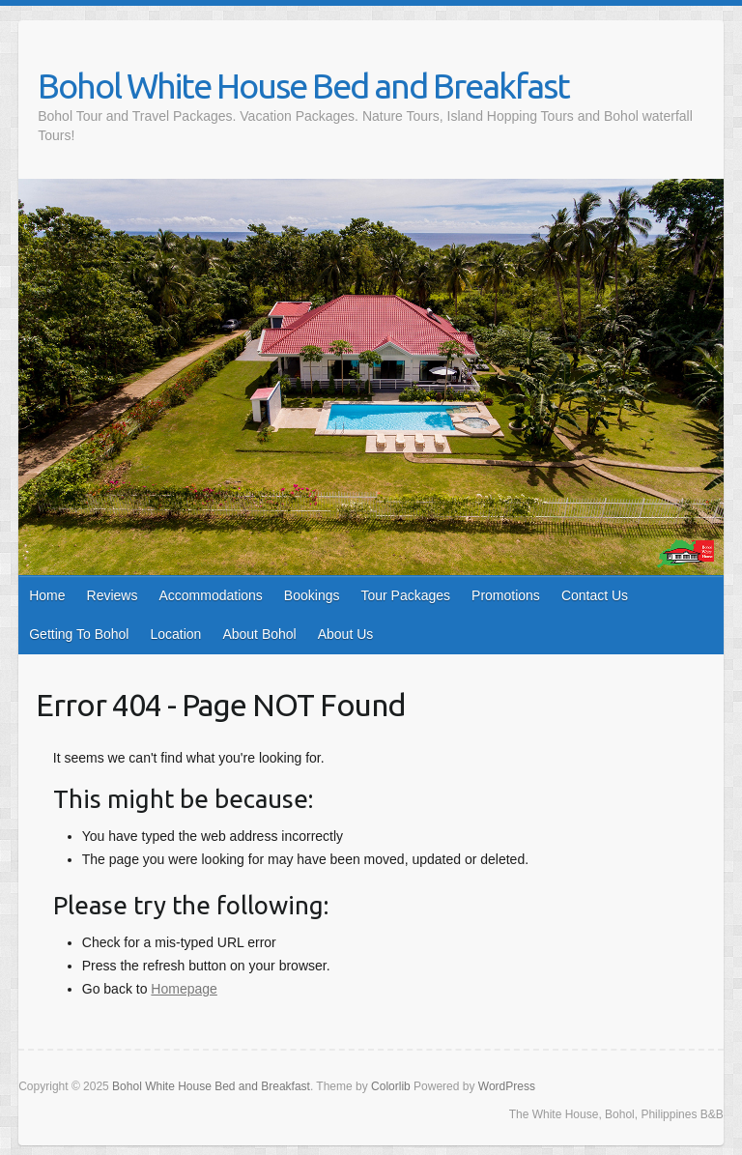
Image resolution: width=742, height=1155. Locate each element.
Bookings (312, 595)
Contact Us (594, 595)
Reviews (112, 595)
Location (175, 634)
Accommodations (210, 595)
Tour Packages (405, 595)
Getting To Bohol (78, 634)
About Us (346, 634)
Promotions (505, 595)
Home (47, 595)
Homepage (184, 988)
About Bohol (259, 634)
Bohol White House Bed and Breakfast (303, 85)
